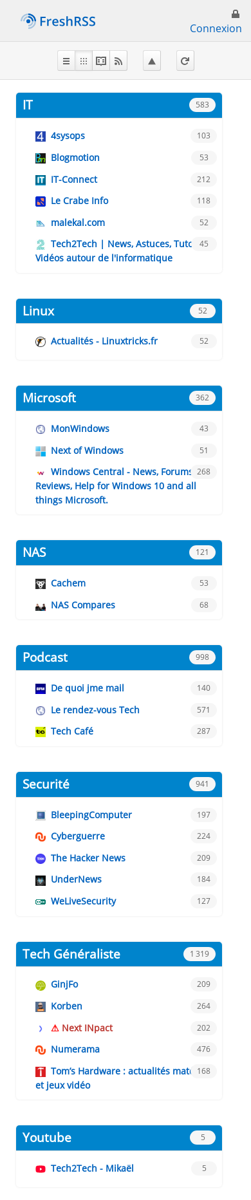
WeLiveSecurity (83, 901)
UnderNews (76, 879)
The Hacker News (88, 858)
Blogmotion (75, 157)
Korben (66, 1006)
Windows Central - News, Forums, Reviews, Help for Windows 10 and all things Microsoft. (115, 485)
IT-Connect (74, 179)
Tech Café (72, 731)
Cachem (68, 583)
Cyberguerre (78, 836)
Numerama (75, 1049)
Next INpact (87, 1028)
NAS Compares (83, 605)
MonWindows (80, 428)
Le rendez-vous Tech (95, 710)
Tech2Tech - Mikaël (92, 1168)
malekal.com (78, 222)
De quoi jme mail (87, 688)
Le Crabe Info (79, 200)
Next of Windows (87, 450)
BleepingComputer (91, 815)
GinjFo (64, 984)
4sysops (68, 135)
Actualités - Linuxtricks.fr (104, 341)
